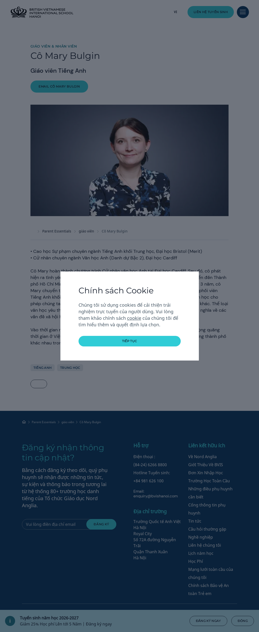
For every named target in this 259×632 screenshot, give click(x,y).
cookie (134, 318)
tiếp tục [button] (129, 341)
